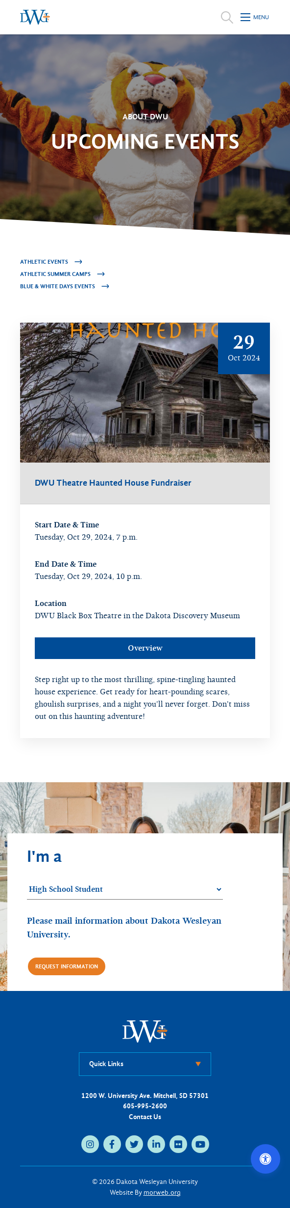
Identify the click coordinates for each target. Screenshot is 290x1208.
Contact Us (145, 1117)
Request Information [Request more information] (66, 966)
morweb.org (162, 1192)
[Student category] (125, 889)
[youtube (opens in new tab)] (200, 1144)
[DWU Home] (145, 1031)
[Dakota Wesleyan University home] (35, 17)
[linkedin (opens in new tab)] (156, 1144)
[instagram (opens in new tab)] (90, 1144)
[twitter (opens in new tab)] (134, 1144)
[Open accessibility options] (265, 1159)
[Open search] (227, 17)
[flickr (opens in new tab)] (178, 1144)
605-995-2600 (145, 1106)
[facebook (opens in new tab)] (112, 1144)
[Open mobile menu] (255, 17)
